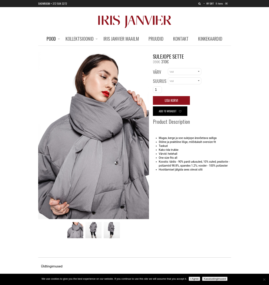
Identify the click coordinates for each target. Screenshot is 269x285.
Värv (157, 72)
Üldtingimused (52, 266)
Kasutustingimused (215, 278)
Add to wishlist (170, 111)
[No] (264, 279)
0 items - (222, 3)
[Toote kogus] (157, 89)
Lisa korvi (171, 100)
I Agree (194, 278)
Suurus (159, 81)
